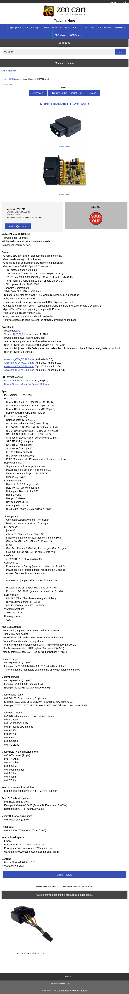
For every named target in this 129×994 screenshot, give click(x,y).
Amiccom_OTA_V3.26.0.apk (19, 359)
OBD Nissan (14, 79)
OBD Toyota (75, 35)
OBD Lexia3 (120, 27)
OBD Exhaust (105, 27)
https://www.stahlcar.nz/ (31, 844)
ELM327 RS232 (72, 27)
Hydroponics (15, 27)
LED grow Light (33, 27)
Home (113, 2)
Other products (9, 70)
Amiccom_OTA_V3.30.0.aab (19, 370)
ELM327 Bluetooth (52, 27)
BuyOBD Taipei (63, 990)
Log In (123, 2)
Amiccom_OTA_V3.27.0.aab (19, 362)
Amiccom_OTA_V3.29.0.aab (19, 366)
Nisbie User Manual (14, 380)
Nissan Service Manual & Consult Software (27, 384)
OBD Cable (89, 27)
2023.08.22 (19, 334)
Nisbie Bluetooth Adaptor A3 (32, 953)
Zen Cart (83, 990)
